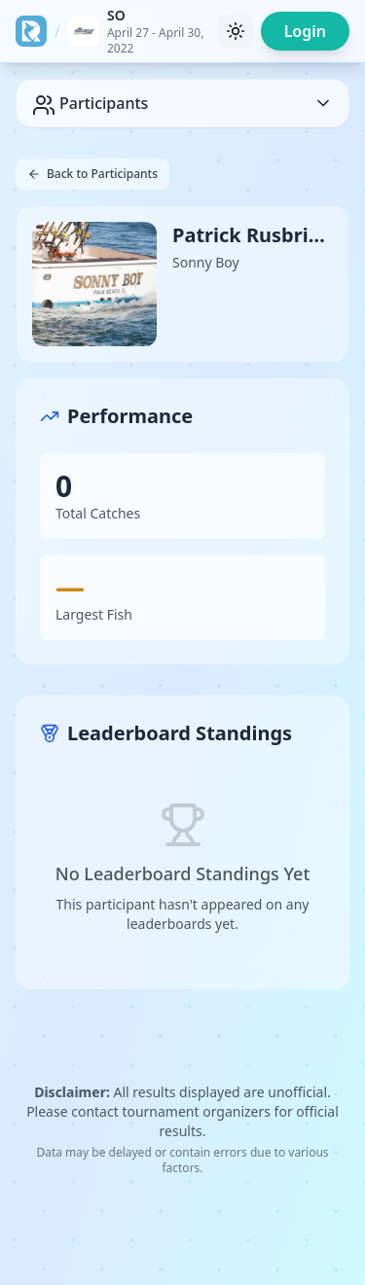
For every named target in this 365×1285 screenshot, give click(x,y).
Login (305, 31)
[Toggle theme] (235, 31)
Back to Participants (92, 173)
